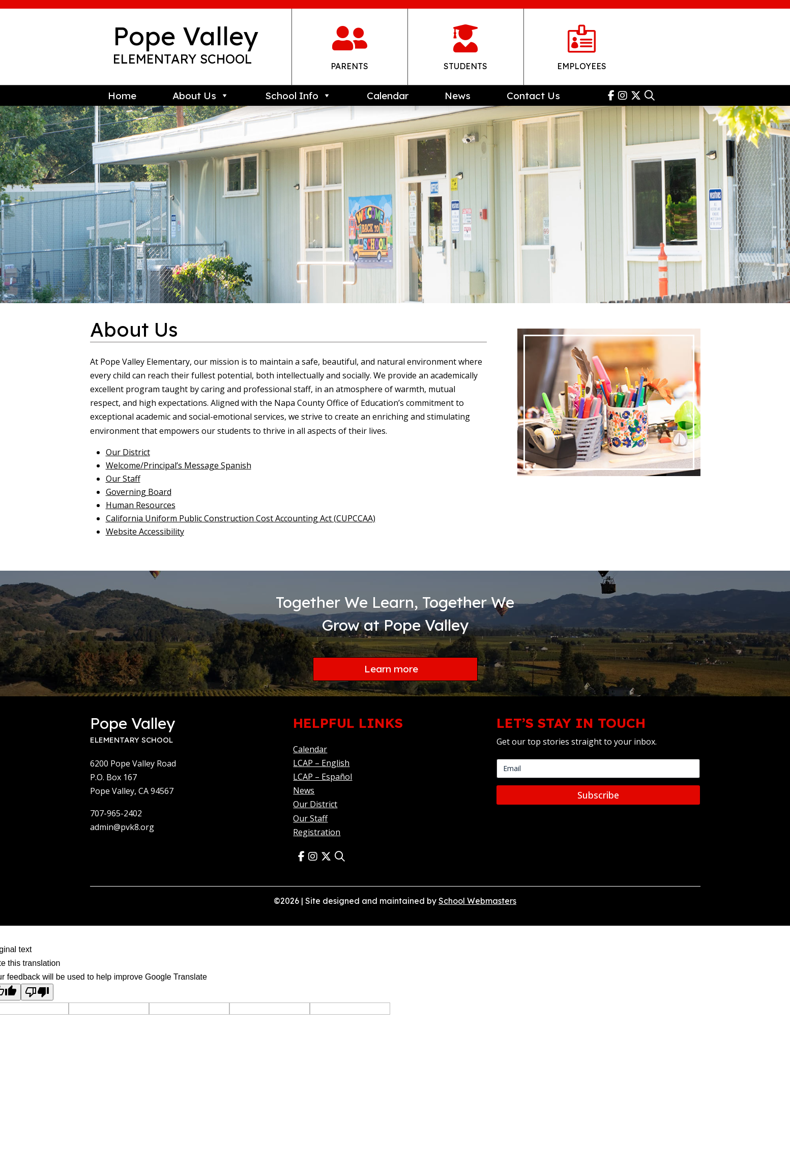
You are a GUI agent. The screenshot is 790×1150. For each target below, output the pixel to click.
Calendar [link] (387, 96)
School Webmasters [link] (477, 902)
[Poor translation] (37, 993)
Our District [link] (128, 452)
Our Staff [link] (123, 478)
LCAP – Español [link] (322, 777)
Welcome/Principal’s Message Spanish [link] (178, 465)
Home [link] (122, 96)
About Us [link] (200, 95)
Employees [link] (581, 66)
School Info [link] (298, 95)
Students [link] (465, 66)
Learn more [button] (391, 669)
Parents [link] (349, 66)
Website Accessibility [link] (145, 531)
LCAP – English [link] (321, 764)
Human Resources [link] (140, 505)
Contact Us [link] (533, 96)
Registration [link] (316, 833)
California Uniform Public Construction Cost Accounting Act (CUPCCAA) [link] (240, 518)
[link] (613, 95)
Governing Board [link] (138, 491)
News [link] (458, 96)
